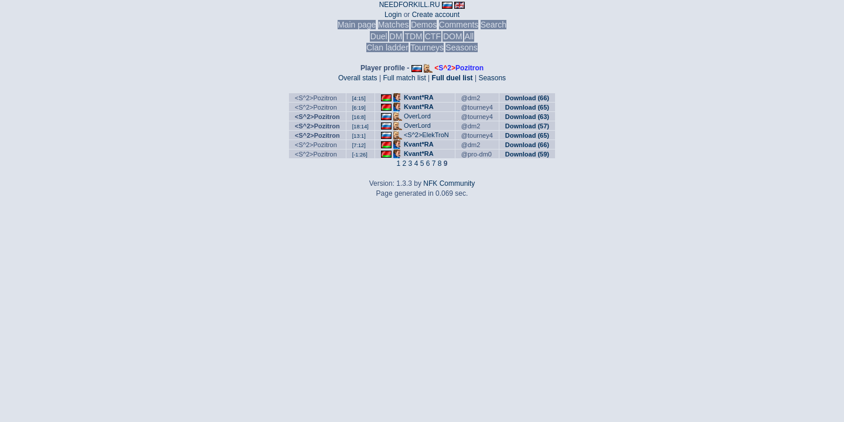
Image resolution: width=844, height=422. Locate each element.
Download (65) (527, 107)
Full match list (404, 78)
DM (396, 36)
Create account (436, 15)
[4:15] (359, 98)
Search (493, 24)
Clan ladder (387, 47)
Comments (459, 24)
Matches (393, 24)
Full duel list (452, 78)
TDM (413, 36)
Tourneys (427, 47)
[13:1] (359, 136)
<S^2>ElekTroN (426, 134)
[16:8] (359, 117)
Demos (424, 24)
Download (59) (527, 154)
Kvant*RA (419, 97)
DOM (452, 36)
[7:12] (359, 145)
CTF (433, 36)
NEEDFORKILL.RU (409, 5)
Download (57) (527, 126)
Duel (378, 36)
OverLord (417, 116)
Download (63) (527, 116)
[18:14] (360, 127)
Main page (357, 24)
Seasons (461, 47)
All (469, 36)
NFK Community (449, 183)
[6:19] (359, 108)
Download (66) (527, 97)
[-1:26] (359, 155)
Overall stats (357, 78)
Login (392, 15)
